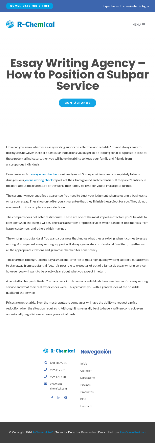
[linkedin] (59, 397)
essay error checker (44, 174)
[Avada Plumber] (30, 22)
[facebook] (52, 397)
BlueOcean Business (133, 432)
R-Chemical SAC (42, 432)
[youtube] (65, 397)
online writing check (39, 180)
